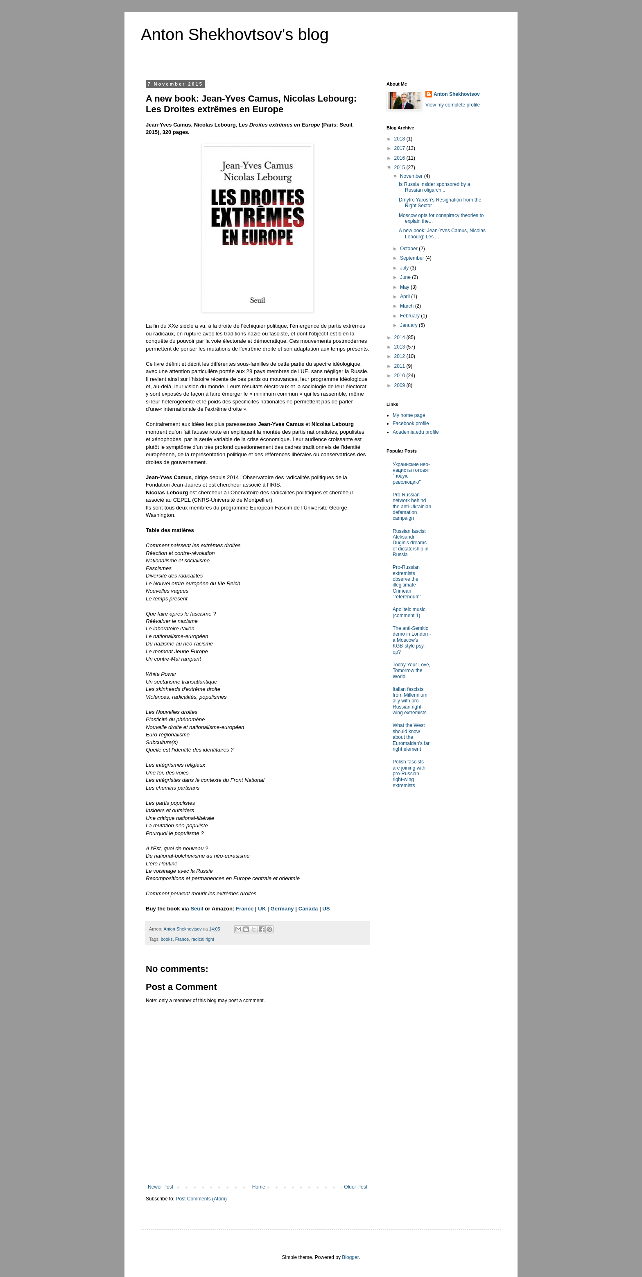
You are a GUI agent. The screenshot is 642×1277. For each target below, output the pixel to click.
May (405, 287)
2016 (400, 158)
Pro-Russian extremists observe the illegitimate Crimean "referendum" (407, 582)
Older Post (355, 1187)
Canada (308, 909)
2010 (400, 375)
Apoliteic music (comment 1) (409, 612)
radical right (202, 939)
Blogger (350, 1257)
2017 (400, 148)
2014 (400, 337)
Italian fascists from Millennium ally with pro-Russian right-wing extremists (410, 701)
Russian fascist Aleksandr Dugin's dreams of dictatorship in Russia (410, 543)
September (412, 258)
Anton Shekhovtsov (457, 94)
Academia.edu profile (416, 432)
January (409, 325)
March (407, 306)
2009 (400, 385)
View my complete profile (452, 105)
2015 (400, 167)
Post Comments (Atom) (201, 1199)
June (406, 277)
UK (262, 909)
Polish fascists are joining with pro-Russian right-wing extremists (409, 773)
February (410, 316)
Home (258, 1187)
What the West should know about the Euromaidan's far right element (411, 737)
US (326, 909)
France (244, 909)
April (405, 296)
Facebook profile (411, 423)
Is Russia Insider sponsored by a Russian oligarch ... (434, 187)
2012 (400, 356)
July (405, 268)
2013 (400, 347)
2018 (400, 139)
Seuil (196, 909)
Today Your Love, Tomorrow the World (411, 670)
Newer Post (160, 1187)
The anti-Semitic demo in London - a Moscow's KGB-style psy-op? (412, 640)
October (409, 248)
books (167, 939)
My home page (409, 415)
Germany (282, 909)
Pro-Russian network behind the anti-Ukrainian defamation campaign (412, 506)
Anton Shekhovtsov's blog (235, 34)
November (412, 176)
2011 (400, 366)
